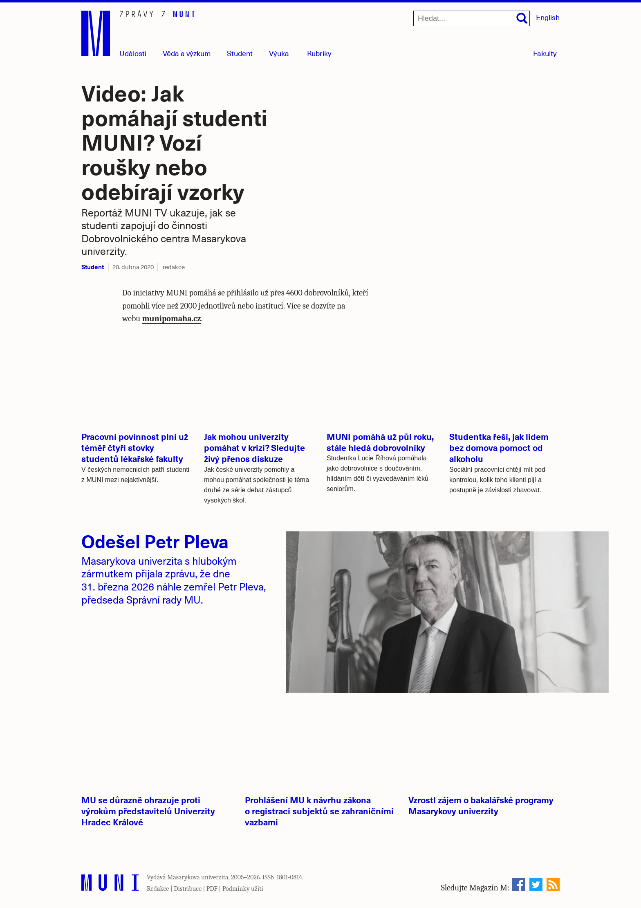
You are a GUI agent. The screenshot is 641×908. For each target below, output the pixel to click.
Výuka (279, 53)
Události (132, 53)
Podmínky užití (242, 888)
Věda (187, 53)
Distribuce (188, 888)
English (548, 17)
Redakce (158, 888)
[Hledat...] (471, 18)
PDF (211, 888)
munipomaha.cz (171, 318)
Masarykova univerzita (198, 877)
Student (240, 53)
